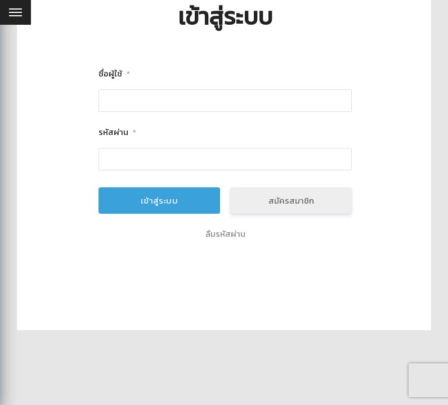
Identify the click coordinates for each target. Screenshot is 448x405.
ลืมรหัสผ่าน (225, 234)
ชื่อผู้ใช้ (114, 74)
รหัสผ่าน (117, 132)
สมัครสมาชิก (291, 200)
